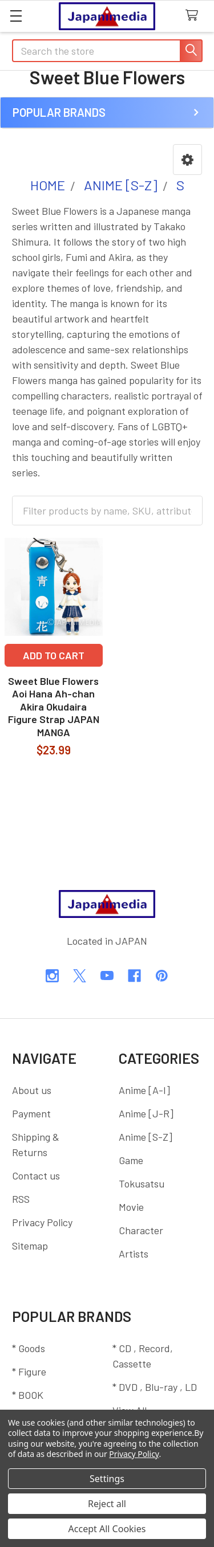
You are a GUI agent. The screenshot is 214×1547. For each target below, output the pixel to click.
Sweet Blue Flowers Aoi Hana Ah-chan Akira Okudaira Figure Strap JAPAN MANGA (53, 706)
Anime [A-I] (144, 1090)
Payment (31, 1113)
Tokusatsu (141, 1183)
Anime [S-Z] (145, 1136)
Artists (133, 1253)
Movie (131, 1207)
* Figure (29, 1371)
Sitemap (30, 1245)
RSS (21, 1199)
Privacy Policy (42, 1222)
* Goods (28, 1348)
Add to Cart (53, 655)
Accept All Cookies (107, 1528)
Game (131, 1160)
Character (141, 1230)
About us (31, 1090)
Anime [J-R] (146, 1113)
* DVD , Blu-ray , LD (154, 1387)
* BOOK (27, 1395)
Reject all (107, 1503)
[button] (187, 159)
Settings (107, 1478)
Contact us (36, 1175)
